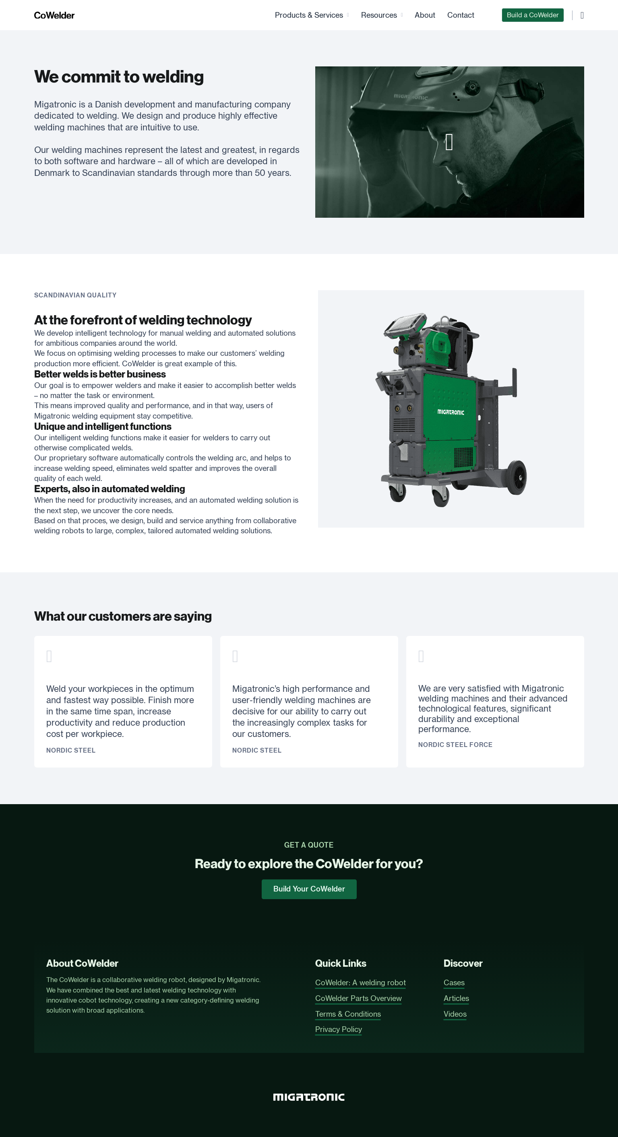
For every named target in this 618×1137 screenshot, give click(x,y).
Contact (460, 14)
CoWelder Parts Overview (358, 998)
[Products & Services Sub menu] (348, 15)
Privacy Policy (338, 1029)
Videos (455, 1013)
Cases (454, 982)
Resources (379, 14)
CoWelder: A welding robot (360, 982)
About (425, 14)
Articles (456, 998)
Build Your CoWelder (309, 889)
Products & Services (309, 14)
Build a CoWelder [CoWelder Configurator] (533, 15)
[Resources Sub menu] (402, 15)
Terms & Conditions (348, 1013)
